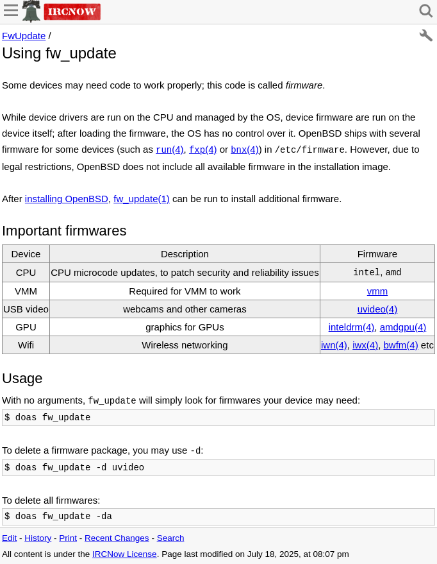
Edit (9, 538)
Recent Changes (117, 538)
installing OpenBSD (66, 198)
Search (171, 538)
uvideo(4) (378, 308)
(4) (170, 149)
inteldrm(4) (352, 326)
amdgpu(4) (403, 326)
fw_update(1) (141, 198)
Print (68, 538)
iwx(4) (365, 344)
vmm (377, 291)
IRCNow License (124, 554)
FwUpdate (23, 35)
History (37, 538)
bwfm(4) (401, 344)
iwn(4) (334, 344)
